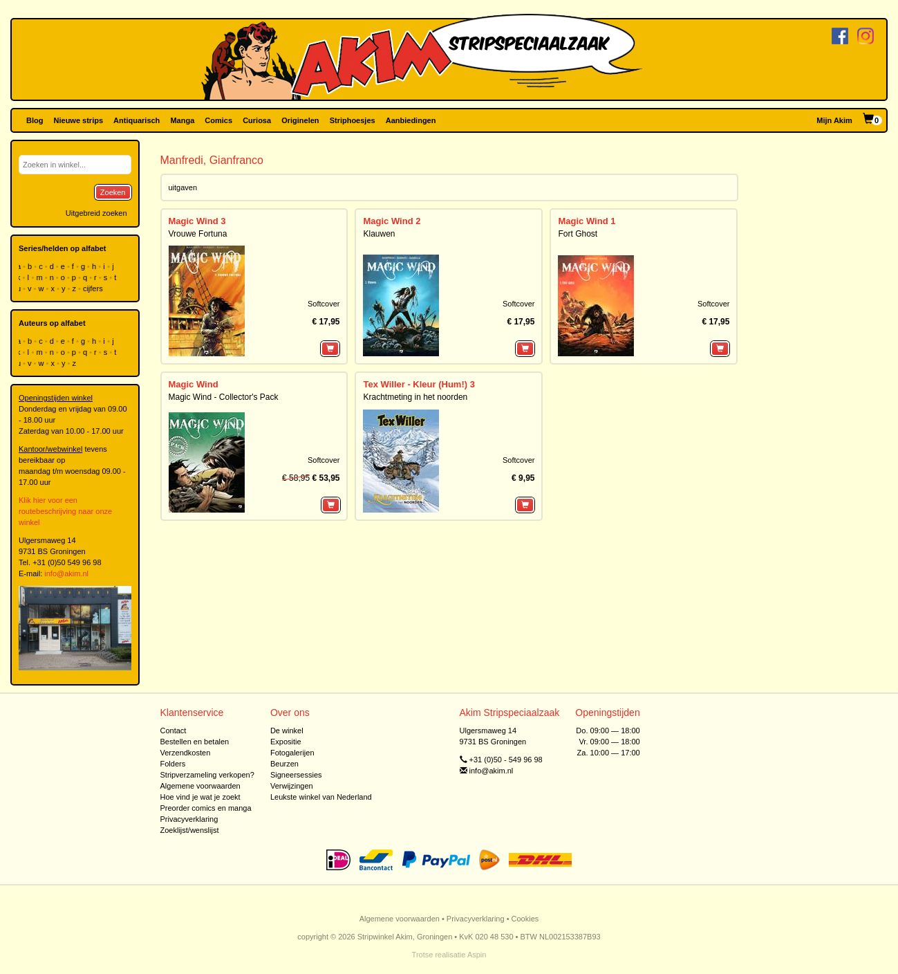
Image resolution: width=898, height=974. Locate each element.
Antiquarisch (136, 120)
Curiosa (257, 120)
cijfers (94, 288)
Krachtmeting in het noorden (415, 397)
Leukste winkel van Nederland (321, 797)
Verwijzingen (291, 786)
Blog (34, 120)
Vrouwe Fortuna (198, 234)
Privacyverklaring (189, 819)
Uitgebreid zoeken (96, 213)
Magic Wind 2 (391, 221)
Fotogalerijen (292, 752)
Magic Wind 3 (197, 221)
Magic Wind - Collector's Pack (224, 397)
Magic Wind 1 (586, 221)
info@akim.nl (66, 573)
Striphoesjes (352, 120)
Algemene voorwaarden (200, 786)
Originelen (300, 120)
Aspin (477, 954)
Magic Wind (193, 384)
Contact (173, 730)
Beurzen (284, 764)
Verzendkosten (185, 752)
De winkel (286, 730)
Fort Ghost (577, 234)
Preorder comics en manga (206, 808)
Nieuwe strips (79, 120)
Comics (218, 120)
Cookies (525, 919)
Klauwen (379, 234)
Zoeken (113, 192)
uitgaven (183, 187)
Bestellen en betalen (195, 741)
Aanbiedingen (411, 120)
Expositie (285, 741)
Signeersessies (296, 775)
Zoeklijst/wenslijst (189, 830)
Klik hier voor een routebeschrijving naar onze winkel (65, 511)
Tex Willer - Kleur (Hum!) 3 (418, 384)
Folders (173, 764)
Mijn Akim (834, 120)
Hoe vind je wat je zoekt (200, 797)
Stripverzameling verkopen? (207, 775)
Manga (182, 120)
